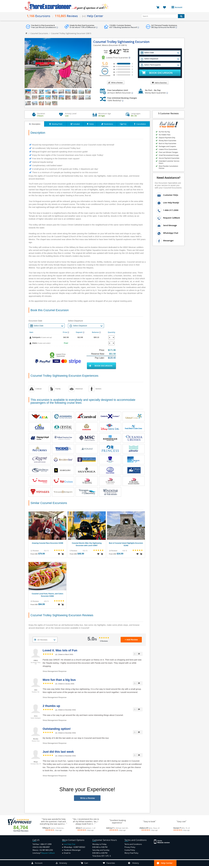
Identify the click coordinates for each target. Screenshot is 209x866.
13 (139, 654)
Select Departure (75, 321)
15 (139, 683)
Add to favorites (159, 83)
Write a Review (115, 82)
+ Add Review (131, 639)
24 (139, 709)
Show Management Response (55, 671)
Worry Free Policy (131, 853)
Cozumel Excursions (39, 33)
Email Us (66, 853)
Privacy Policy (129, 847)
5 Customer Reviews (168, 113)
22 (139, 732)
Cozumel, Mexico (100, 45)
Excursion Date (35, 321)
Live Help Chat (68, 844)
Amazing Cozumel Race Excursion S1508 (47, 543)
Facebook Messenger (71, 850)
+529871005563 (79, 847)
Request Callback (48, 853)
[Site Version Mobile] (163, 841)
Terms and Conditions (133, 844)
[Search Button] (181, 16)
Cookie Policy (129, 850)
